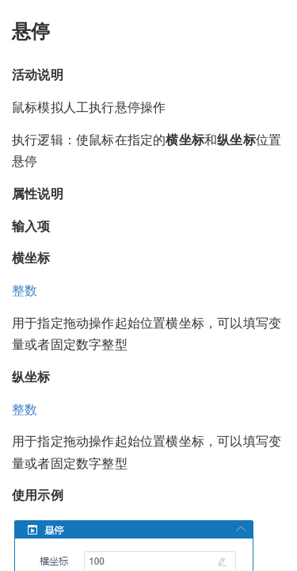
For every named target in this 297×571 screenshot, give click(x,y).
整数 (24, 290)
